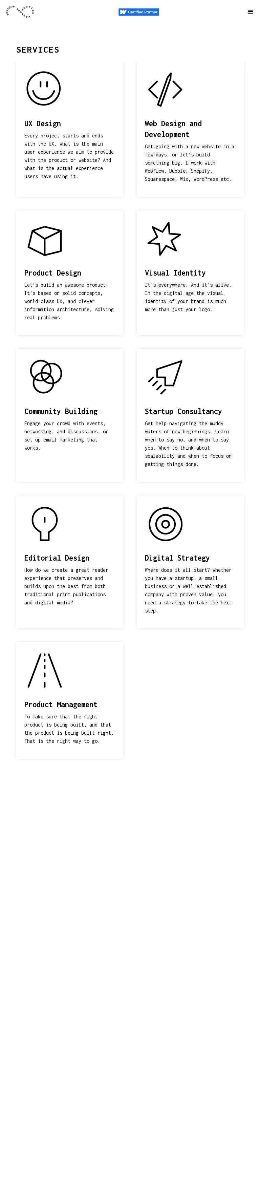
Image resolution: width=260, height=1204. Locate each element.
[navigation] (20, 12)
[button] (250, 12)
